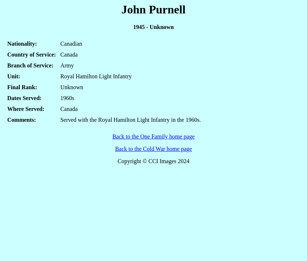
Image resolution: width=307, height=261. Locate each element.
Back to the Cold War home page (153, 149)
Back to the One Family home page (153, 136)
